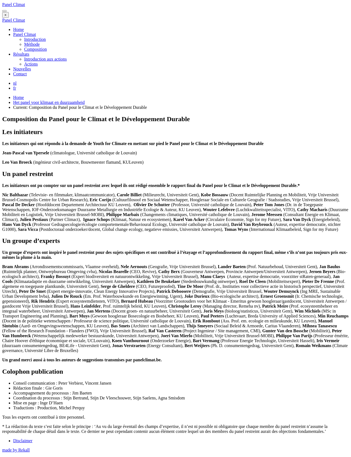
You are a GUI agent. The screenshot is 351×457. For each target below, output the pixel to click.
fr (14, 88)
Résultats (21, 54)
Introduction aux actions (45, 59)
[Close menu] (5, 15)
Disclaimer (22, 440)
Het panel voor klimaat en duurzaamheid (49, 102)
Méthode (32, 44)
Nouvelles (22, 69)
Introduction (35, 39)
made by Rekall (16, 450)
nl (14, 83)
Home (18, 29)
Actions (31, 64)
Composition (35, 49)
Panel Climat (13, 4)
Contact (20, 74)
